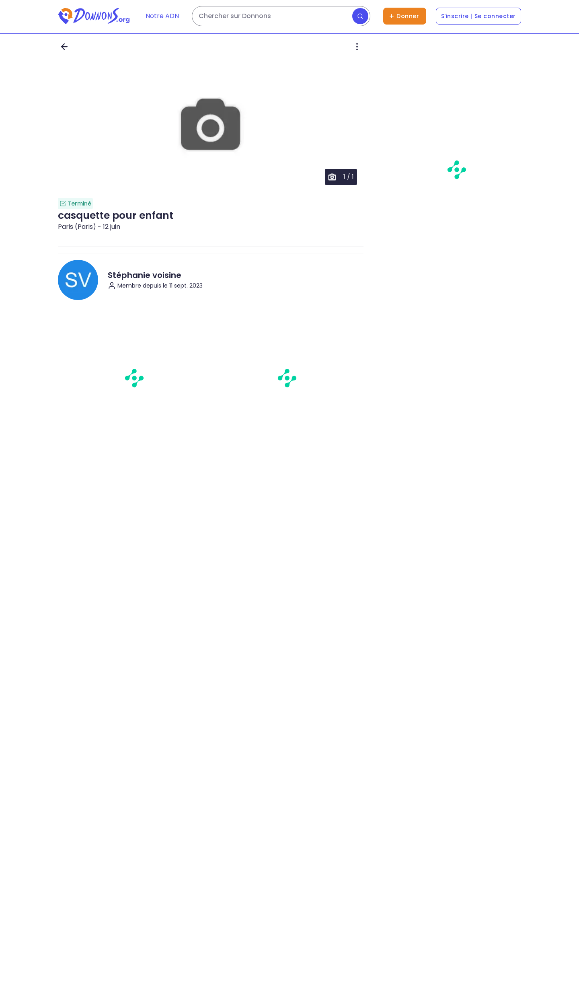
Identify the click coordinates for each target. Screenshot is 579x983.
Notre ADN (162, 16)
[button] (210, 125)
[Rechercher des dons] (281, 16)
